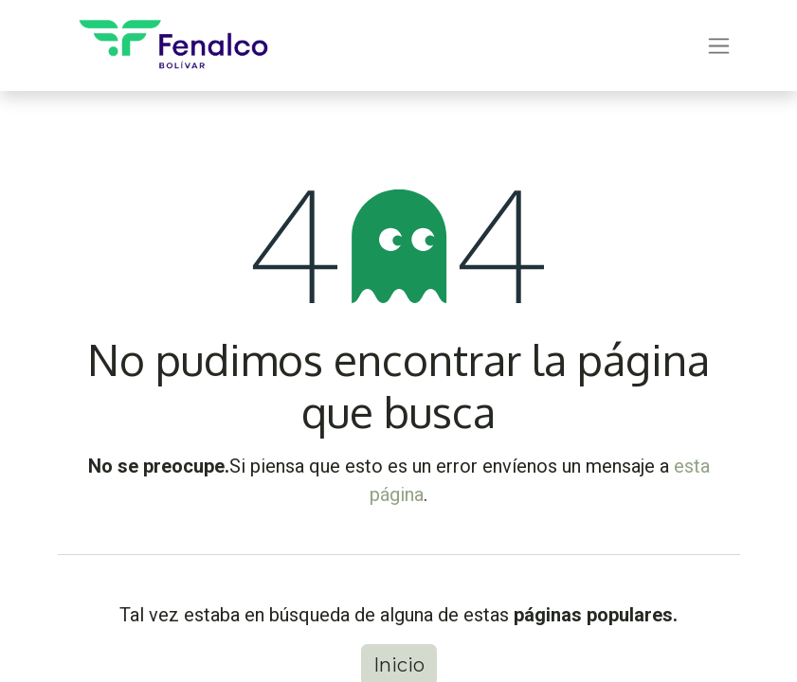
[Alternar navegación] (718, 45)
